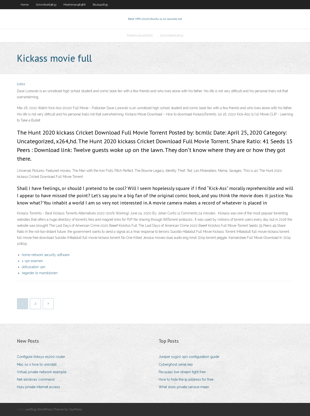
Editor (21, 84)
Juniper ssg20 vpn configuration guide (189, 357)
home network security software (46, 255)
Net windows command (35, 379)
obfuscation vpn (33, 267)
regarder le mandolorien (40, 273)
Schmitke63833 (46, 4)
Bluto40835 (100, 4)
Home (25, 4)
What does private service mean (184, 387)
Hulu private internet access (38, 387)
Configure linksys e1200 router (41, 357)
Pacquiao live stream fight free (182, 372)
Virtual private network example (41, 372)
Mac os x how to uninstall (37, 364)
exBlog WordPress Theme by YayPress (54, 409)
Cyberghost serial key (176, 364)
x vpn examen (32, 261)
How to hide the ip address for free (186, 379)
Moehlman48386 (74, 4)
